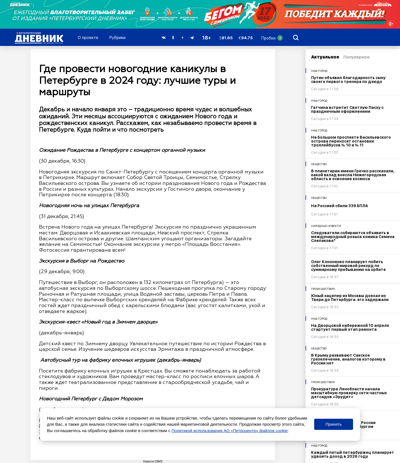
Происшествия (323, 288)
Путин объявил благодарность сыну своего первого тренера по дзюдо (348, 79)
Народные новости (326, 225)
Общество (319, 164)
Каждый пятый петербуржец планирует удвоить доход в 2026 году (352, 454)
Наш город (319, 70)
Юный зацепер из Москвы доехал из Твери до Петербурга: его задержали (350, 297)
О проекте (88, 37)
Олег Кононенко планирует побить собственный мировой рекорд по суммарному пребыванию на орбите (348, 265)
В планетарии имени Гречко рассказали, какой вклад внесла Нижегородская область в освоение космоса (352, 175)
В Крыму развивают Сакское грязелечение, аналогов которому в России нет (348, 359)
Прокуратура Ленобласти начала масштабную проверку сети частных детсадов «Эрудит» (349, 393)
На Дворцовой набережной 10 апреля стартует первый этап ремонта (350, 327)
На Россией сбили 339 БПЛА (339, 206)
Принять (334, 424)
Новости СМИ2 (152, 461)
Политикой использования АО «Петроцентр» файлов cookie (230, 430)
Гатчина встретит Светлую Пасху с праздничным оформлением (347, 109)
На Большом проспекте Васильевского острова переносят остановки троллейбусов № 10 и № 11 (351, 141)
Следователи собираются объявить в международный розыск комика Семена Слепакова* (352, 237)
